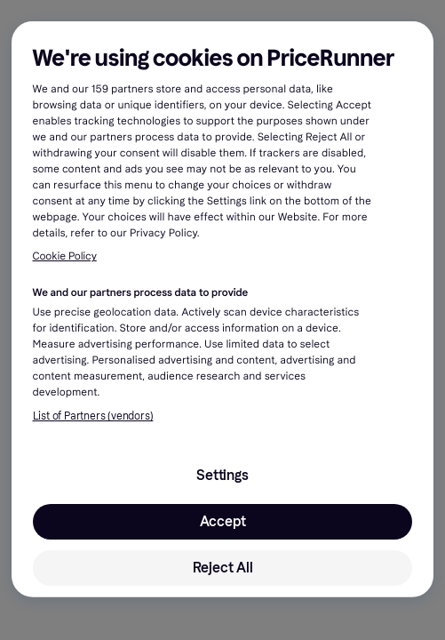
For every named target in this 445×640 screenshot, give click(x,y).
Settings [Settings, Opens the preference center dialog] (222, 475)
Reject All (223, 567)
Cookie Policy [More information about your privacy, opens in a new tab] (65, 257)
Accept (223, 521)
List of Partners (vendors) (93, 416)
